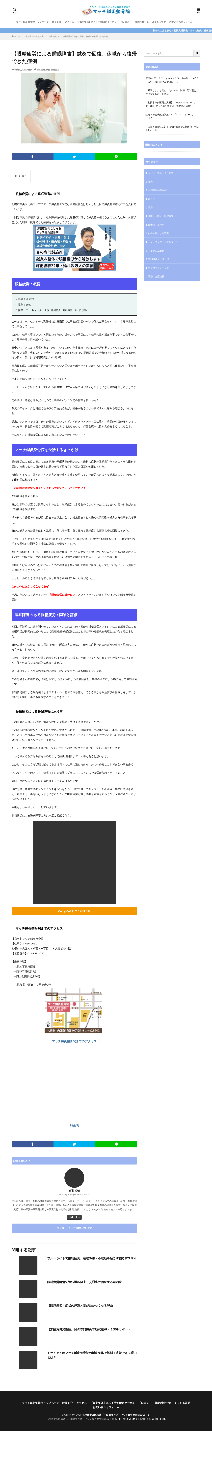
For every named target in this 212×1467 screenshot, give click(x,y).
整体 (43, 69)
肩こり (151, 198)
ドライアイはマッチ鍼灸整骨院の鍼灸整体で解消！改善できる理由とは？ (92, 1355)
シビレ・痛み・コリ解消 (161, 172)
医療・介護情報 (156, 276)
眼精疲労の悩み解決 (34, 36)
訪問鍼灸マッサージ (158, 259)
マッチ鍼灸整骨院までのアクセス (74, 1041)
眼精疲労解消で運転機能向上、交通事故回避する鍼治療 (84, 1282)
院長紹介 (56, 21)
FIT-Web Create (127, 1418)
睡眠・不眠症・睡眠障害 (161, 216)
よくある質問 (159, 21)
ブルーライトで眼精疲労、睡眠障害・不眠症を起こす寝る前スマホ (92, 1258)
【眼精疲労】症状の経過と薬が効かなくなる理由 (80, 1305)
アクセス (69, 21)
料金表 (74, 1125)
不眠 (38, 69)
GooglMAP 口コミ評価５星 (74, 911)
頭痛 (150, 207)
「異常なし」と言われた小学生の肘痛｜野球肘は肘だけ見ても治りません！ (172, 92)
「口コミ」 (126, 21)
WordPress (158, 1418)
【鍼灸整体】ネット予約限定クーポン (97, 21)
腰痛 (150, 181)
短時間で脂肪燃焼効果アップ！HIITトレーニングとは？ (171, 116)
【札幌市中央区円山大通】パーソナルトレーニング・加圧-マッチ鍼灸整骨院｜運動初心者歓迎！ (170, 104)
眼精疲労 (55, 69)
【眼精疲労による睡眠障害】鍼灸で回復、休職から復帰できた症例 (78, 36)
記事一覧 (74, 1217)
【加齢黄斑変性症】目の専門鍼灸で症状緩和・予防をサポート (89, 1329)
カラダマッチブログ (158, 267)
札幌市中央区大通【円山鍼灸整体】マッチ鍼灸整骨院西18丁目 (116, 1414)
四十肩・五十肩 (156, 224)
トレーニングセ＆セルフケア (163, 241)
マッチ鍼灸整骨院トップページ (32, 21)
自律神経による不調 (158, 233)
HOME (17, 36)
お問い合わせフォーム (180, 21)
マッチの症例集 (156, 250)
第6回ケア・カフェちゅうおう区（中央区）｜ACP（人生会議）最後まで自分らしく (171, 80)
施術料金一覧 (142, 21)
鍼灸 (48, 69)
